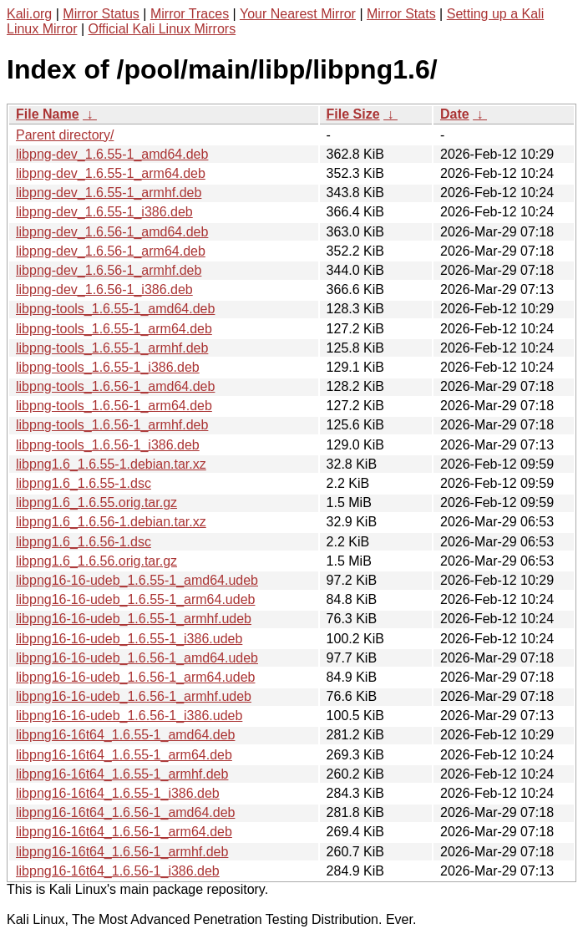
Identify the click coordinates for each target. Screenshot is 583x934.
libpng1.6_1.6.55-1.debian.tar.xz (111, 464)
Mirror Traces (189, 14)
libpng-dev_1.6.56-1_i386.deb (104, 289)
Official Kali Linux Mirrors (162, 29)
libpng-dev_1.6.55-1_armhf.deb (108, 192)
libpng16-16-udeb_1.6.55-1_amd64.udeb (137, 580)
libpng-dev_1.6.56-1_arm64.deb (110, 251)
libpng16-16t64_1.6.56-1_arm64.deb (124, 832)
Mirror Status (101, 14)
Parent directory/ (65, 135)
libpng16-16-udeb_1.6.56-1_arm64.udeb (135, 677)
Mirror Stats (401, 14)
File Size (353, 114)
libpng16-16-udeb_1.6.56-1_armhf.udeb (133, 696)
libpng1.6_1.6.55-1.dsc (83, 483)
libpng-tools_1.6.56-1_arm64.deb (114, 405)
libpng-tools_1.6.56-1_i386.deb (108, 445)
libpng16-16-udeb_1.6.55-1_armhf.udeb (133, 619)
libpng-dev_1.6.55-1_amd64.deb (112, 154)
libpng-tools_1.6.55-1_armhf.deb (112, 348)
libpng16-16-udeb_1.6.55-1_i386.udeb (129, 639)
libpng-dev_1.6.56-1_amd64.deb (112, 232)
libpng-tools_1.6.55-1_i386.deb (108, 367)
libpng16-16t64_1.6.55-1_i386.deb (118, 793)
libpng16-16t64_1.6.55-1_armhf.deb (122, 774)
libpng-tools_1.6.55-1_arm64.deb (114, 329)
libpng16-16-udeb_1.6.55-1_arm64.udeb (135, 599)
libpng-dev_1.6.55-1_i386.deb (104, 212)
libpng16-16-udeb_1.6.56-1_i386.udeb (129, 715)
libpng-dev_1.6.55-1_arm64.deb (110, 173)
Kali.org (29, 14)
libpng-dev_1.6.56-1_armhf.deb (108, 270)
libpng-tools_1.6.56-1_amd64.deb (115, 386)
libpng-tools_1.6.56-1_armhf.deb (112, 425)
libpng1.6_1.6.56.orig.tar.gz (96, 561)
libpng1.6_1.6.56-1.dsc (83, 542)
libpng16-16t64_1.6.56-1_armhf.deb (122, 852)
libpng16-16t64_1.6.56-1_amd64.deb (125, 812)
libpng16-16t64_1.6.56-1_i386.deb (118, 871)
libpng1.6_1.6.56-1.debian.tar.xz (111, 522)
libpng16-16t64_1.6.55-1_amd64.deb (125, 735)
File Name (47, 114)
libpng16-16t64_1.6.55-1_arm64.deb (124, 755)
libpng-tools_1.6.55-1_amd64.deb (115, 309)
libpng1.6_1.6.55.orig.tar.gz (96, 502)
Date (454, 114)
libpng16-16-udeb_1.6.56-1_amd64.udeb (137, 658)
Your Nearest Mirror (298, 14)
